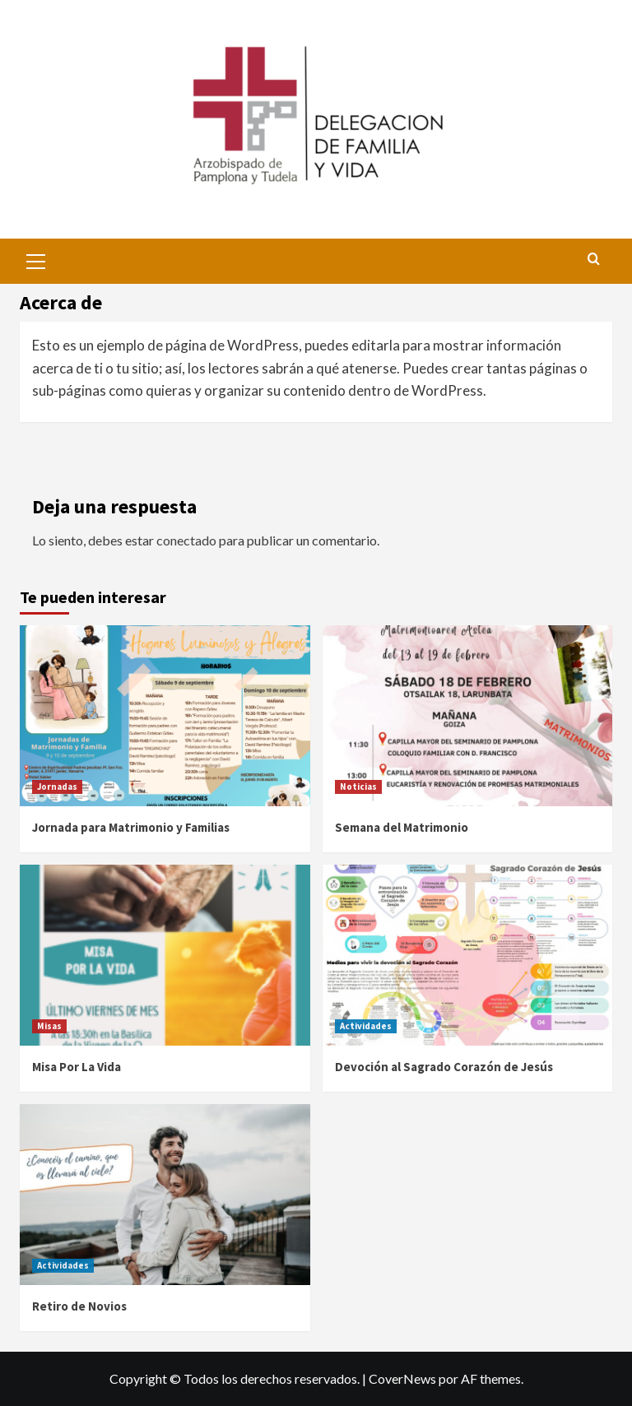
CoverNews (402, 1378)
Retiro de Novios (79, 1306)
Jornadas (57, 786)
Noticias (358, 786)
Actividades (366, 1026)
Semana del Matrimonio (401, 827)
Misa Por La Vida (76, 1066)
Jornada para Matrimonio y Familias (131, 827)
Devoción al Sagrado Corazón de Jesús (444, 1066)
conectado (186, 540)
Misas (49, 1026)
